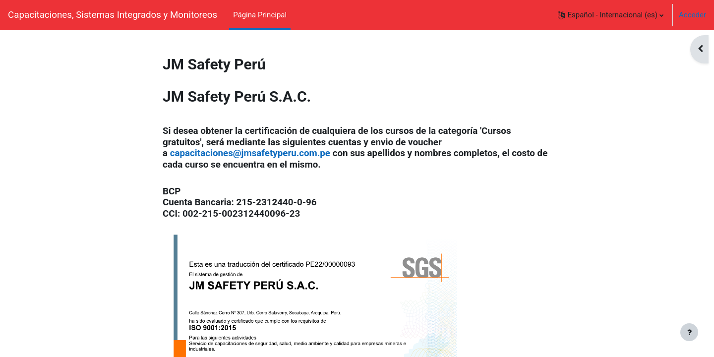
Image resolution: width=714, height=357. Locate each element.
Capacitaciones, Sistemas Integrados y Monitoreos (112, 14)
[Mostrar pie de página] (689, 332)
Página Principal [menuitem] (260, 14)
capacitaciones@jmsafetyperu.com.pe (250, 153)
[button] (610, 15)
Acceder (692, 14)
